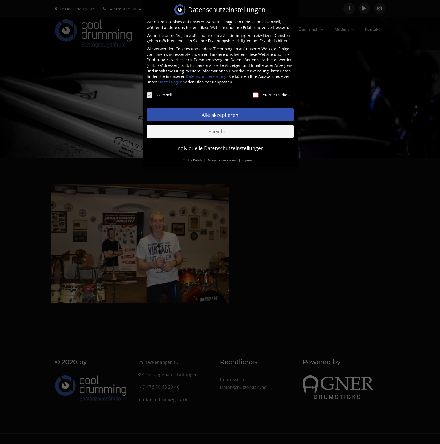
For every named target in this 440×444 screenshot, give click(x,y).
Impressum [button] (249, 155)
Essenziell (159, 90)
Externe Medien (271, 90)
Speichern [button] (220, 126)
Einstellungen (170, 77)
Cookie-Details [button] (193, 155)
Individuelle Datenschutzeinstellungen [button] (220, 143)
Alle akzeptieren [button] (220, 109)
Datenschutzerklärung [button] (222, 155)
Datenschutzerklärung (206, 71)
